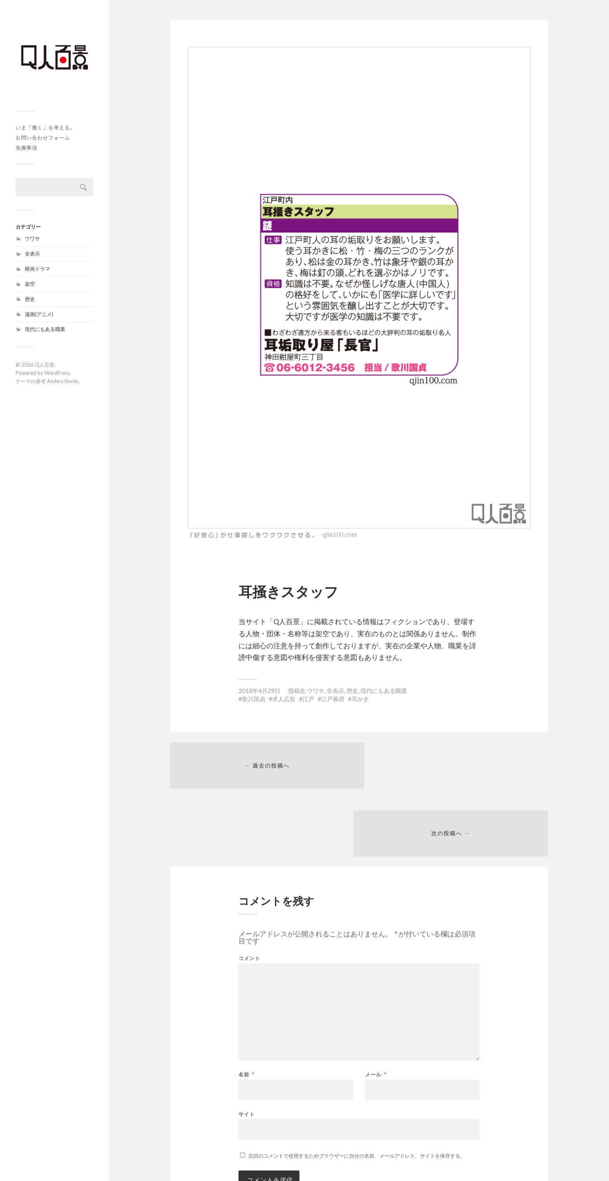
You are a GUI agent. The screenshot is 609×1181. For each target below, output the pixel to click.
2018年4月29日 (259, 690)
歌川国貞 (253, 698)
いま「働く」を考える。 (45, 127)
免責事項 (26, 148)
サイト (246, 1048)
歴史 (30, 299)
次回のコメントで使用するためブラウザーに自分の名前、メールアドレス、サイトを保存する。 (356, 1090)
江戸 (308, 698)
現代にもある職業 (45, 329)
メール (375, 1008)
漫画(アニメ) (39, 314)
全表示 (32, 253)
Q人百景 (44, 365)
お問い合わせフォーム (43, 138)
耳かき (360, 698)
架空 (30, 284)
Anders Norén (62, 381)
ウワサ (32, 238)
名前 (246, 1008)
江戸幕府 (333, 698)
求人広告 (284, 698)
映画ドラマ (37, 269)
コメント (249, 892)
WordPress (57, 373)
